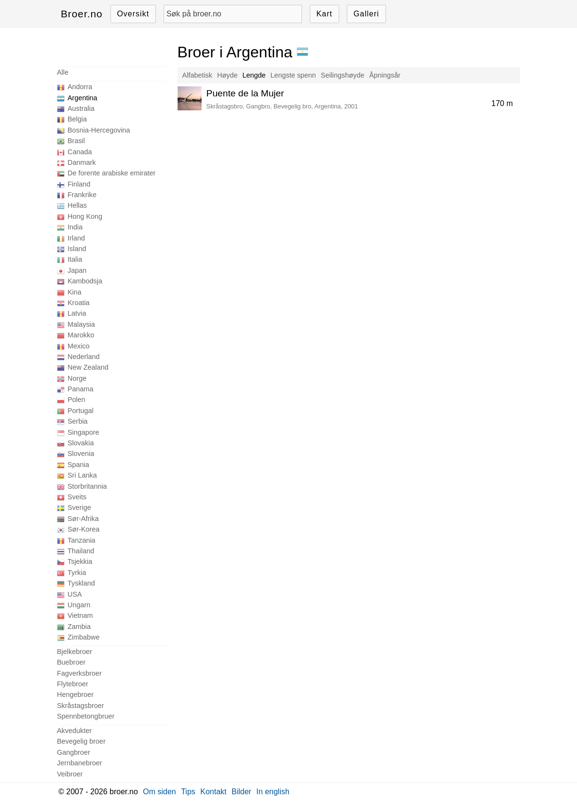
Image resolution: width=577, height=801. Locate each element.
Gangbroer (73, 752)
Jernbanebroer (79, 763)
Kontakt (213, 792)
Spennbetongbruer (85, 716)
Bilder (241, 792)
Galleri (366, 14)
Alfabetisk (197, 75)
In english (272, 792)
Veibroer (70, 774)
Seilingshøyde (342, 75)
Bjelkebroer (74, 651)
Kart (324, 14)
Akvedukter (74, 730)
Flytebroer (72, 684)
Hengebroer (75, 694)
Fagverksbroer (79, 673)
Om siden (159, 792)
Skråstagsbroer (80, 705)
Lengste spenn (293, 75)
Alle (63, 72)
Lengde (253, 75)
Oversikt (133, 14)
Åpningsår (384, 75)
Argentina (82, 98)
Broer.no (82, 13)
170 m (502, 103)
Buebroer (71, 662)
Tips (188, 792)
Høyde (227, 75)
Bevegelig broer (81, 741)
